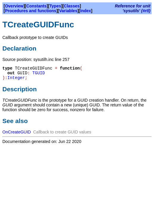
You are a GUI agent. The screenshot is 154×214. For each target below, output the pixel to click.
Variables (68, 10)
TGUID (38, 73)
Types (55, 6)
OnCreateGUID (16, 132)
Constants (36, 6)
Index (85, 10)
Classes (72, 6)
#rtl (146, 10)
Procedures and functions (30, 10)
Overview (14, 6)
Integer (16, 77)
